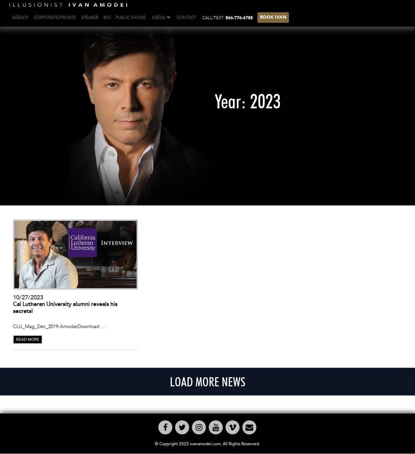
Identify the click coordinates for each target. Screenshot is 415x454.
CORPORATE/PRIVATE (55, 17)
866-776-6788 (239, 18)
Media (158, 17)
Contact (186, 17)
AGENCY (20, 17)
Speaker (89, 17)
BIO (107, 17)
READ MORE (27, 339)
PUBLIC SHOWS (131, 17)
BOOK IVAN (273, 17)
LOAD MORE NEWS (207, 381)
